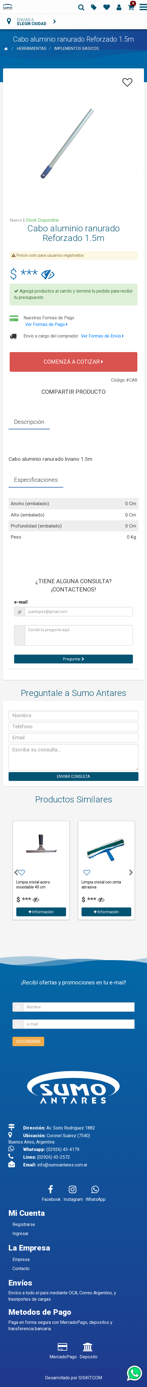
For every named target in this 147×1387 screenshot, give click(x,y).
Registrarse (23, 1224)
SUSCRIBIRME (28, 1041)
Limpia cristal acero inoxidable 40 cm (33, 884)
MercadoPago (63, 1349)
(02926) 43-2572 (53, 1157)
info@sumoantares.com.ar (62, 1165)
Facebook (51, 1192)
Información (41, 912)
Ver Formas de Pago (46, 324)
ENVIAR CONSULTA (73, 776)
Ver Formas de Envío (102, 336)
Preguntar (73, 659)
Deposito (89, 1349)
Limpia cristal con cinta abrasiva (101, 884)
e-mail (21, 602)
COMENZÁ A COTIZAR (73, 361)
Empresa (21, 1259)
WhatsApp (96, 1192)
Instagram (73, 1192)
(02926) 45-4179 (62, 1149)
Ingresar (20, 1233)
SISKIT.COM (90, 1377)
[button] (131, 7)
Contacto (21, 1268)
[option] (41, 870)
